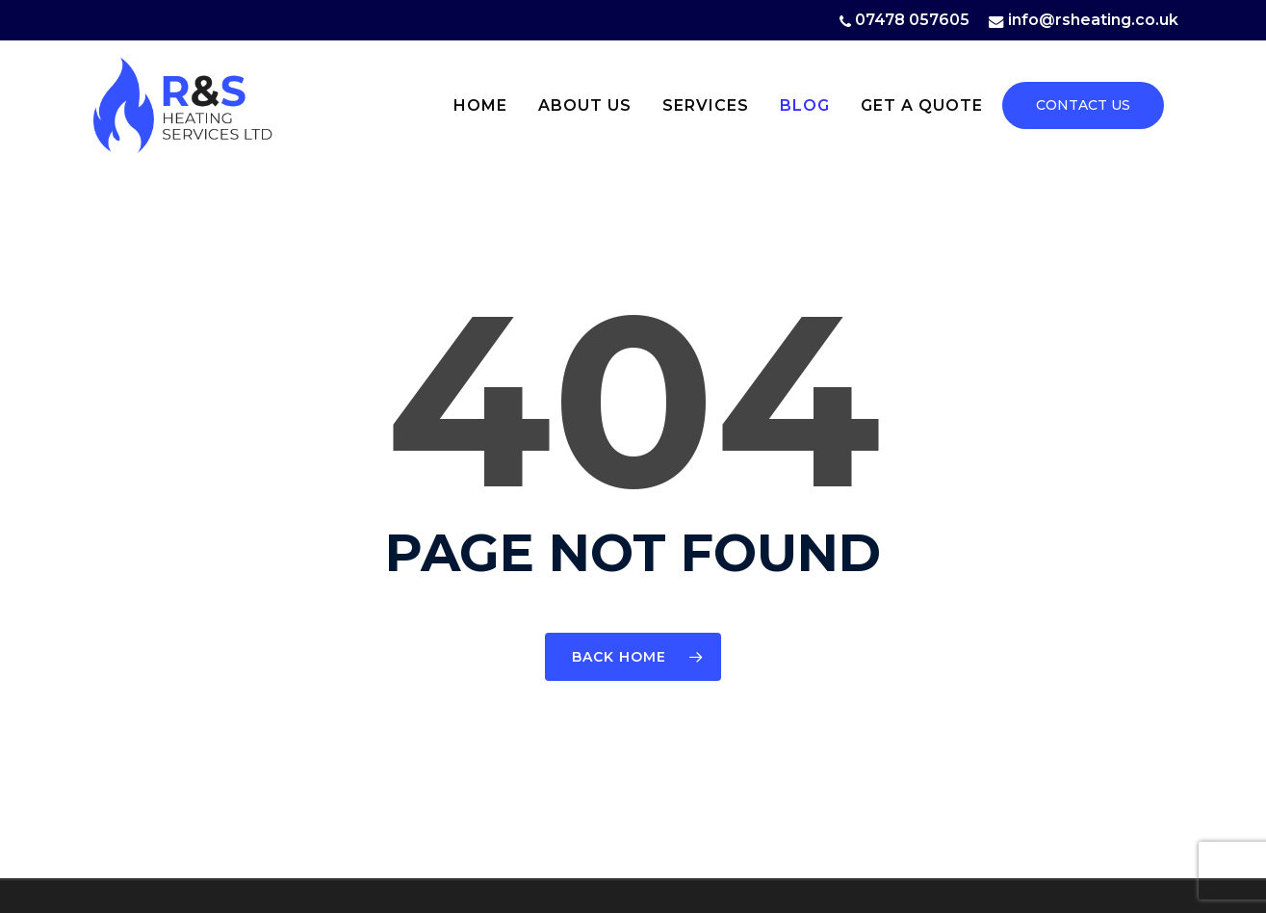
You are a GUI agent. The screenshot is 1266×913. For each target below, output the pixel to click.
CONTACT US (1083, 105)
